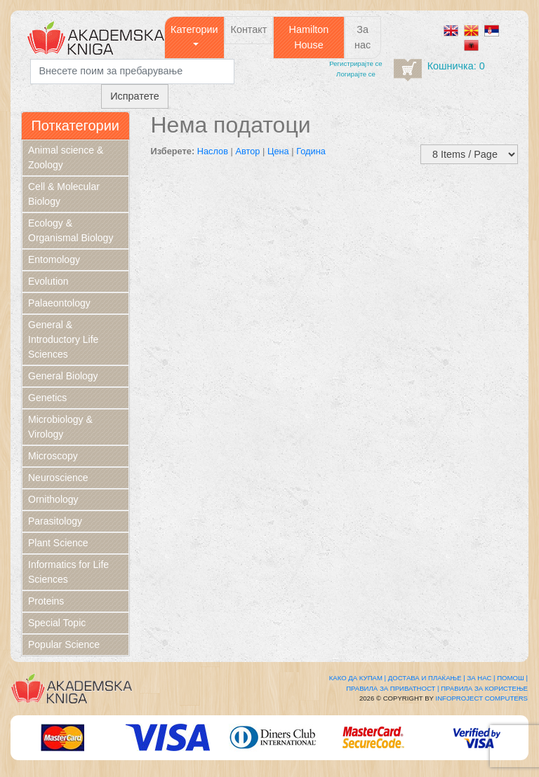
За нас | (481, 678)
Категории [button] (194, 29)
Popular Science (64, 644)
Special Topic (57, 622)
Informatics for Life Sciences (68, 572)
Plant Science (58, 542)
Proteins (46, 601)
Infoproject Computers (482, 698)
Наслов (212, 151)
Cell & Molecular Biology (64, 194)
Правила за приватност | (392, 688)
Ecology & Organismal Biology (70, 230)
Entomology (54, 259)
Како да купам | (357, 678)
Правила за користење (484, 688)
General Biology (63, 375)
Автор (247, 151)
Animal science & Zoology (65, 157)
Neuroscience (58, 477)
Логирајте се (355, 74)
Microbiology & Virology (60, 427)
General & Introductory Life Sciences (63, 339)
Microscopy (53, 455)
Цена (278, 151)
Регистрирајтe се (355, 63)
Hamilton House (309, 37)
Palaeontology (59, 303)
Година (311, 151)
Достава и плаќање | (426, 678)
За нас (362, 37)
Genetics (47, 397)
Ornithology (53, 499)
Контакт (249, 29)
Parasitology (55, 521)
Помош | (512, 678)
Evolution (48, 281)
